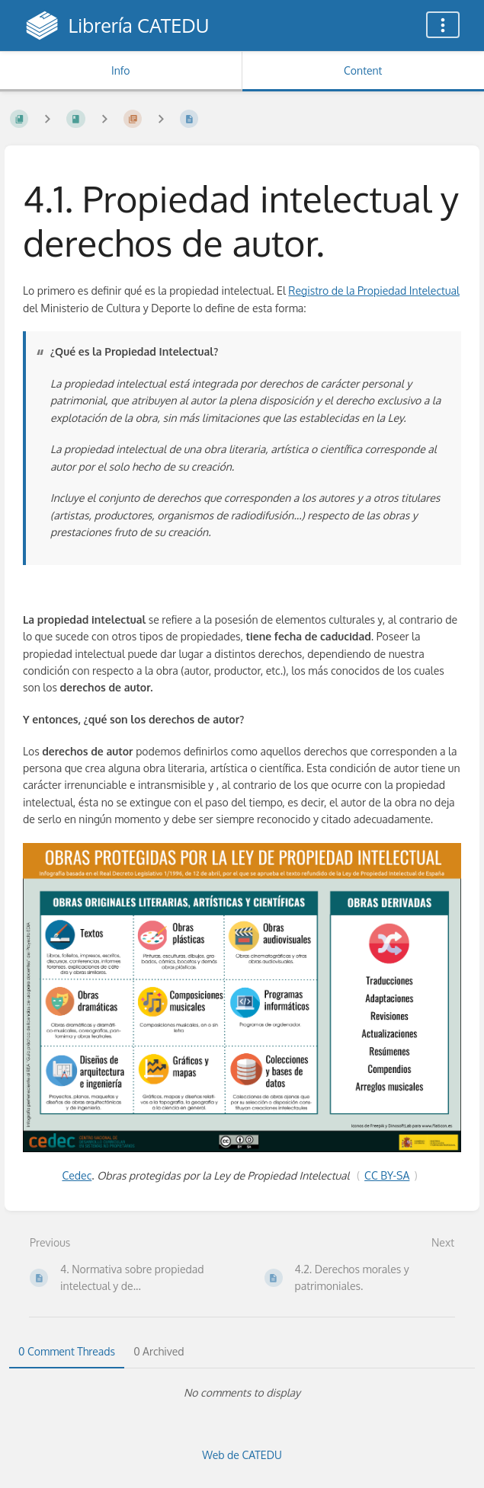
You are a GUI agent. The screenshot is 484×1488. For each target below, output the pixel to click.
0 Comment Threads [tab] (66, 1351)
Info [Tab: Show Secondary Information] (120, 70)
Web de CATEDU (242, 1454)
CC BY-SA (386, 1175)
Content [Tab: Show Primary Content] (363, 70)
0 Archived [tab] (158, 1351)
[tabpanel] (242, 1392)
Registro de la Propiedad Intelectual (374, 290)
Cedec (76, 1175)
